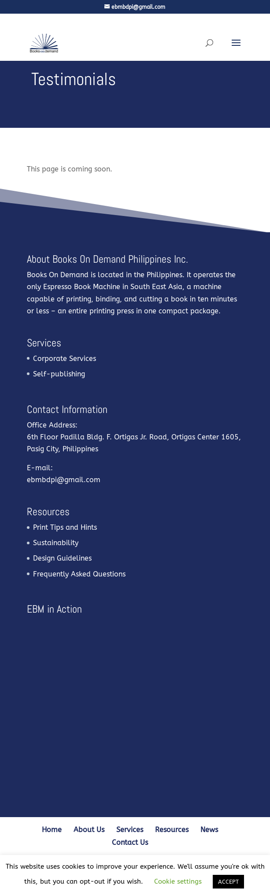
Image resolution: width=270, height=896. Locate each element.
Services (129, 829)
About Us (89, 829)
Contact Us (130, 842)
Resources (172, 829)
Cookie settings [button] (178, 881)
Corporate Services (64, 358)
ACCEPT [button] (228, 881)
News (209, 829)
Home (52, 829)
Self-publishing (59, 374)
